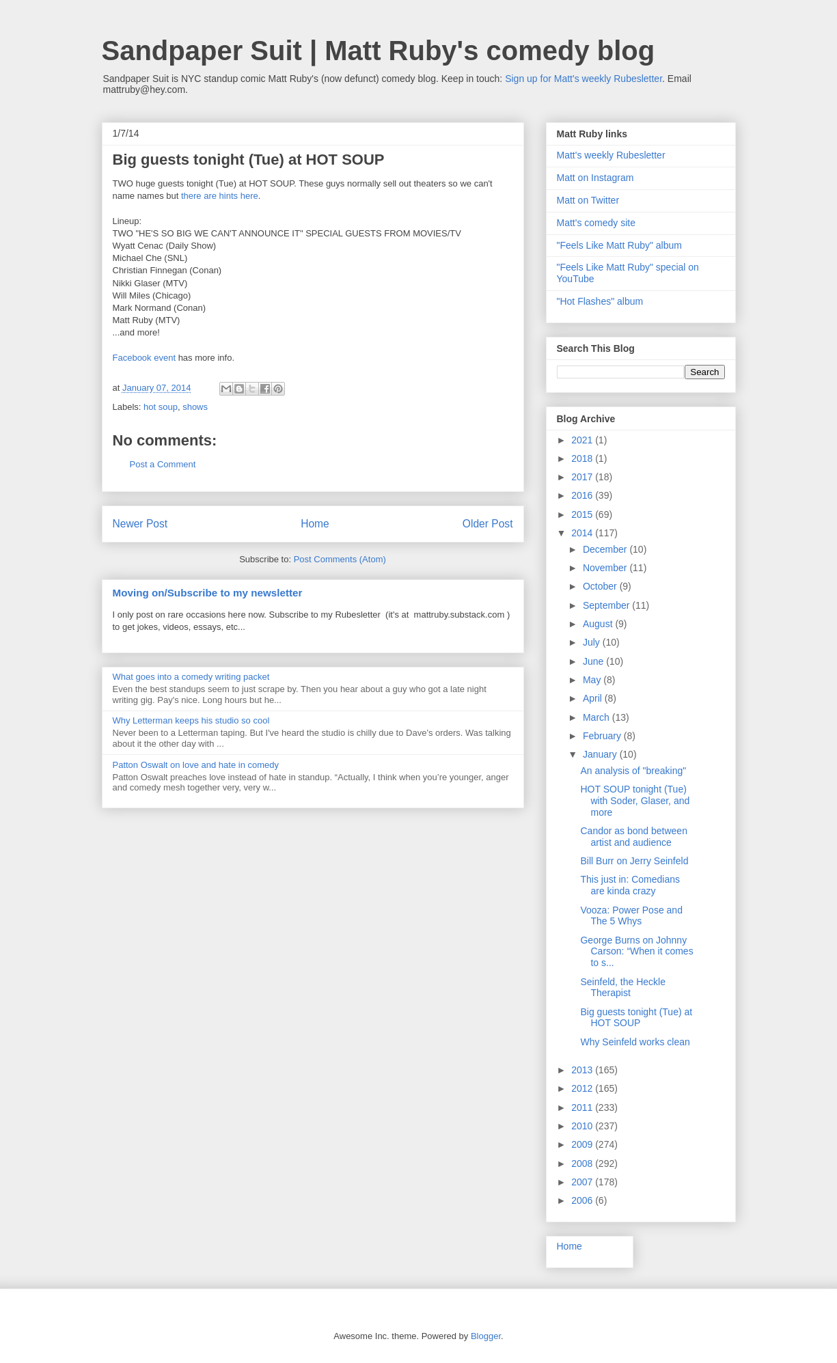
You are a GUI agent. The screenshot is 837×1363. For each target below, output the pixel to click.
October (601, 586)
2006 (583, 1200)
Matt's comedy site (596, 222)
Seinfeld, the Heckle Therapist (623, 987)
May (593, 679)
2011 (583, 1107)
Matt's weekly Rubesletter (611, 155)
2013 (583, 1069)
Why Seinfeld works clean (634, 1041)
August (599, 623)
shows (195, 407)
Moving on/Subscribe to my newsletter (208, 592)
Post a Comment (163, 464)
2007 (583, 1181)
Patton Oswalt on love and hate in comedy (196, 765)
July (593, 642)
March (597, 717)
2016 (583, 495)
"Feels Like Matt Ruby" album (619, 245)
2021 (583, 440)
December (606, 549)
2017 (583, 476)
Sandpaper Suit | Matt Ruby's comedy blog (378, 51)
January (601, 754)
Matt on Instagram (595, 177)
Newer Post (140, 523)
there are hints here (219, 196)
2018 (583, 458)
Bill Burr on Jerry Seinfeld (634, 860)
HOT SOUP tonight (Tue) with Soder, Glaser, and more (634, 801)
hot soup (160, 407)
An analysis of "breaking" (633, 770)
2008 (583, 1163)
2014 (583, 532)
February (603, 735)
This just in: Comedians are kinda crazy (630, 885)
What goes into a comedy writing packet (191, 677)
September (607, 605)
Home (315, 523)
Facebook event (144, 358)
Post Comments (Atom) (340, 559)
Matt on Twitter (588, 200)
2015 (583, 514)
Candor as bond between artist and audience (633, 836)
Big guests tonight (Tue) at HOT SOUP (636, 1017)
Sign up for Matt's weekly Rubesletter (583, 78)
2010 (583, 1125)
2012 (583, 1088)
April (594, 698)
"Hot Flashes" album (600, 301)
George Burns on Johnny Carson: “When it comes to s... (636, 952)
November (606, 567)
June (594, 661)
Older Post (488, 523)
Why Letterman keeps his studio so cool (191, 720)
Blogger (486, 1336)
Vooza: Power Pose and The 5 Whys (631, 916)
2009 (583, 1144)
